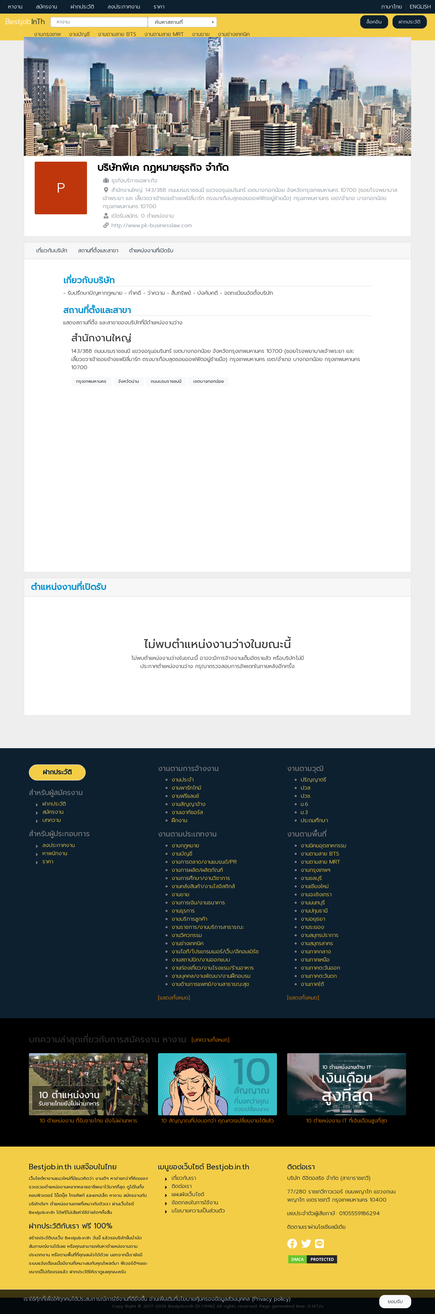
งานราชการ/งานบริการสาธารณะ (208, 927)
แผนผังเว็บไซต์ (188, 1194)
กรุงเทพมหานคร (91, 381)
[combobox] (99, 22)
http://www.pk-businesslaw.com (151, 225)
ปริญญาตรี (313, 780)
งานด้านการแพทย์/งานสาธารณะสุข (210, 984)
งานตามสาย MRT (164, 34)
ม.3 (304, 812)
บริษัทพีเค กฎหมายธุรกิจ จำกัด (163, 167)
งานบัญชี (79, 34)
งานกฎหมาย (185, 846)
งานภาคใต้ (312, 984)
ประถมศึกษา (314, 820)
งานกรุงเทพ (47, 34)
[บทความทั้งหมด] (210, 1040)
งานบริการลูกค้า (189, 919)
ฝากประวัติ (82, 7)
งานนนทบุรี (313, 903)
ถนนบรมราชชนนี (166, 381)
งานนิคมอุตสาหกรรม (323, 846)
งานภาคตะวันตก (319, 976)
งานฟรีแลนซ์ (185, 796)
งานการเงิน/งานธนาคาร (198, 903)
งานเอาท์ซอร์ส (187, 812)
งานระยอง (312, 927)
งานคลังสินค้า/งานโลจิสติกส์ (203, 886)
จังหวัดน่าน (128, 381)
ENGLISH (420, 7)
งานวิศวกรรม (187, 935)
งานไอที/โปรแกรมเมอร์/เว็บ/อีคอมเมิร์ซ (215, 952)
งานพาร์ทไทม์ (186, 788)
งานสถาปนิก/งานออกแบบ (201, 960)
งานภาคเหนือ (315, 960)
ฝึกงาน (179, 820)
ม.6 (304, 804)
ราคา (159, 7)
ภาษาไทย (391, 7)
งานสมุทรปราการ (319, 935)
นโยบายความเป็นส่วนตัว (198, 1211)
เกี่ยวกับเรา (184, 1178)
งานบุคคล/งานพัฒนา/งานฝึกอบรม (211, 976)
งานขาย (201, 34)
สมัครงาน (46, 7)
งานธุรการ (183, 911)
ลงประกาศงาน (124, 7)
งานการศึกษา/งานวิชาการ (201, 878)
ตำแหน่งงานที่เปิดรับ (151, 251)
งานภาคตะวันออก (320, 968)
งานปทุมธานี (314, 911)
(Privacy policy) (271, 1299)
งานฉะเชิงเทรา (316, 894)
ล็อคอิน (374, 21)
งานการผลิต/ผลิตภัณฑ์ (197, 870)
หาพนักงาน (54, 853)
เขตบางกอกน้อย (208, 381)
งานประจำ (183, 780)
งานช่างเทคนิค (234, 34)
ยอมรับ (395, 1301)
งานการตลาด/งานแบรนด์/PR (204, 862)
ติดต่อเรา (182, 1186)
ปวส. (306, 788)
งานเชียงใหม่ (315, 886)
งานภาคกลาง (316, 952)
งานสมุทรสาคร (317, 943)
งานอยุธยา (313, 919)
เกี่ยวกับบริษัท (51, 251)
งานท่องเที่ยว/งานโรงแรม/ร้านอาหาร (213, 968)
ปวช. (306, 796)
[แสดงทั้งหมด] (174, 998)
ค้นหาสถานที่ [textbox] (178, 21)
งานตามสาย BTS (117, 34)
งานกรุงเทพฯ (315, 870)
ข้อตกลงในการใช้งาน (195, 1203)
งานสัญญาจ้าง (189, 804)
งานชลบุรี (311, 878)
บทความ (51, 820)
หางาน (15, 7)
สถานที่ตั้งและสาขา (98, 251)
